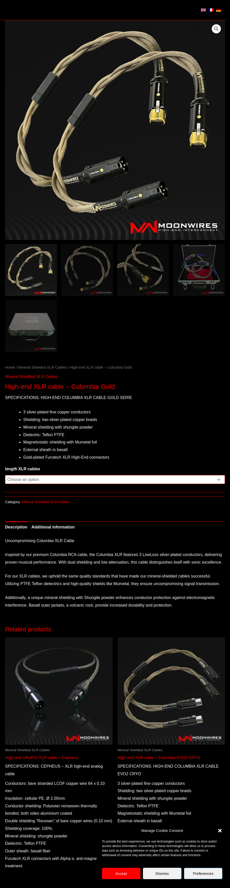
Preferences (203, 873)
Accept (121, 873)
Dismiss (162, 873)
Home (10, 367)
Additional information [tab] (53, 527)
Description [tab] (16, 527)
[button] (219, 830)
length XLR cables (22, 469)
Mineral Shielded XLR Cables (42, 367)
